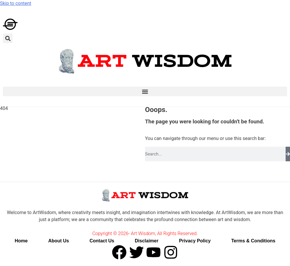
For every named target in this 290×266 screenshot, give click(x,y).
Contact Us (101, 240)
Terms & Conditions (253, 240)
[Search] (288, 154)
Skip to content (15, 3)
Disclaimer (146, 240)
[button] (8, 38)
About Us (58, 240)
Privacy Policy (195, 240)
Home (21, 240)
